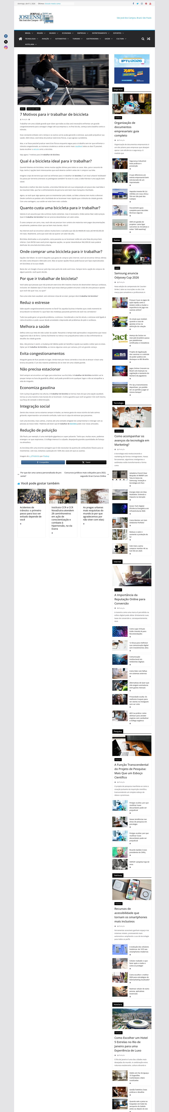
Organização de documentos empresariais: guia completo (126, 129)
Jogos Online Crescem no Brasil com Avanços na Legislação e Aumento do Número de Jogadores (139, 372)
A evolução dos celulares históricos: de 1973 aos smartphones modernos (139, 949)
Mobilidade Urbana (34, 109)
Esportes (117, 33)
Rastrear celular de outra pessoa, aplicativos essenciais (139, 991)
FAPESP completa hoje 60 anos (139, 863)
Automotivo (60, 39)
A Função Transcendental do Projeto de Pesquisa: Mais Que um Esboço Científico (131, 771)
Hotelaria (29, 44)
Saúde (107, 39)
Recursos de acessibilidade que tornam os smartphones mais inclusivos (130, 915)
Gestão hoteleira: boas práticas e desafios (138, 1091)
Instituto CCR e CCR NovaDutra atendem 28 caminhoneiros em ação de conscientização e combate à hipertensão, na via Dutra (63, 518)
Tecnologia (30, 39)
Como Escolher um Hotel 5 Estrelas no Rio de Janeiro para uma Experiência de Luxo (131, 1044)
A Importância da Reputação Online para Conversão (129, 599)
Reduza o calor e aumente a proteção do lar (138, 534)
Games (117, 268)
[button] (32, 33)
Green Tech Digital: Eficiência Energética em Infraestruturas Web (139, 508)
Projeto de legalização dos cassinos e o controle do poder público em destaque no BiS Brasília (139, 355)
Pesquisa (118, 759)
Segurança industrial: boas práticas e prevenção (137, 163)
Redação (24, 119)
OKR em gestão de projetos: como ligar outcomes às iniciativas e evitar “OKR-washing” (139, 225)
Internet (118, 590)
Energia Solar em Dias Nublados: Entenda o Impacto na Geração (138, 494)
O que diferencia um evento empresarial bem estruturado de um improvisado (139, 178)
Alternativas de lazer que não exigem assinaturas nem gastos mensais (139, 685)
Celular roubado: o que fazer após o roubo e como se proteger (138, 963)
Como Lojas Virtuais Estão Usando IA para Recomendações (137, 631)
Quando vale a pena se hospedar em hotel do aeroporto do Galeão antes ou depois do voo (138, 1105)
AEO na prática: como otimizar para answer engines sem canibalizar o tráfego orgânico (139, 717)
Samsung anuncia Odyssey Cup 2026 (126, 275)
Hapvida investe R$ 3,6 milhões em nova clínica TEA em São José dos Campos (138, 195)
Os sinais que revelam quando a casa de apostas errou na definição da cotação (138, 322)
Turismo (76, 39)
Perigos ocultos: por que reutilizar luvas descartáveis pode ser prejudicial (139, 806)
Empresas (81, 33)
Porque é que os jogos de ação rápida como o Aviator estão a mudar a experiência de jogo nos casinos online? (139, 305)
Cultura (120, 39)
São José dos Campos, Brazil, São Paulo (134, 18)
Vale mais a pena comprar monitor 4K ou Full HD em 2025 (138, 548)
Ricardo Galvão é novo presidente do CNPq (138, 851)
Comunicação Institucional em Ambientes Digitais (136, 659)
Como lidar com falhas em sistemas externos (138, 672)
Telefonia (118, 903)
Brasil (28, 33)
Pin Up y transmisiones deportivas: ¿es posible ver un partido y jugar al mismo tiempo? (138, 388)
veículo (36, 149)
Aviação (45, 39)
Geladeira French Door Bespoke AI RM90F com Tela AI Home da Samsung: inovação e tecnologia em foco (138, 478)
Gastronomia (92, 39)
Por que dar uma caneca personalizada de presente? (39, 474)
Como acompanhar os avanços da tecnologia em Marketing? (131, 440)
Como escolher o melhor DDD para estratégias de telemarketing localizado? (139, 977)
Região (40, 33)
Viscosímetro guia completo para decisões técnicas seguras (138, 210)
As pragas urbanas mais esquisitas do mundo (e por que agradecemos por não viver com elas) (93, 513)
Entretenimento (99, 33)
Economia (66, 33)
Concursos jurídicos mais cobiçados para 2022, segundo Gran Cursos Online (86, 474)
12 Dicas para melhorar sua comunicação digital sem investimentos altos (138, 645)
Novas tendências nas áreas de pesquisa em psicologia (138, 821)
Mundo (52, 33)
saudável (78, 146)
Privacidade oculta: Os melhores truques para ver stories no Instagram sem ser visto (139, 700)
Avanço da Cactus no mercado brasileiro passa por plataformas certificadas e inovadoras (139, 339)
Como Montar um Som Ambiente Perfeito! (138, 521)
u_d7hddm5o (34, 456)
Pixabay (46, 456)
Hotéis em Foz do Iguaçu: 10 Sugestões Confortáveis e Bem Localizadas (139, 1076)
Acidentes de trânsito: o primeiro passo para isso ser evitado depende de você (30, 513)
